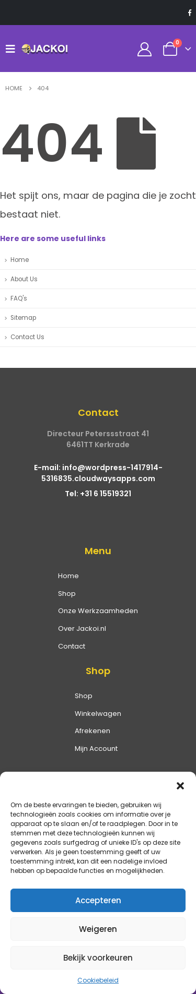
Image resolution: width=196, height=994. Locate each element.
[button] (180, 785)
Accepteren (98, 900)
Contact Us (27, 337)
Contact (71, 646)
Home (19, 260)
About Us (24, 279)
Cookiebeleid (98, 980)
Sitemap (23, 318)
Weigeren (98, 929)
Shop (67, 593)
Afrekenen (92, 731)
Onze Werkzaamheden (98, 611)
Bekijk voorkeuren (98, 957)
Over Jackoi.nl (82, 628)
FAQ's (18, 298)
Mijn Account (96, 748)
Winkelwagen (98, 713)
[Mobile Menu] (13, 48)
